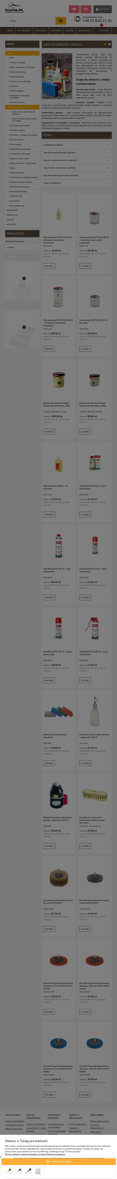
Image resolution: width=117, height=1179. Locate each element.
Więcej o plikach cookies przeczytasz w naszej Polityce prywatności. (35, 1154)
